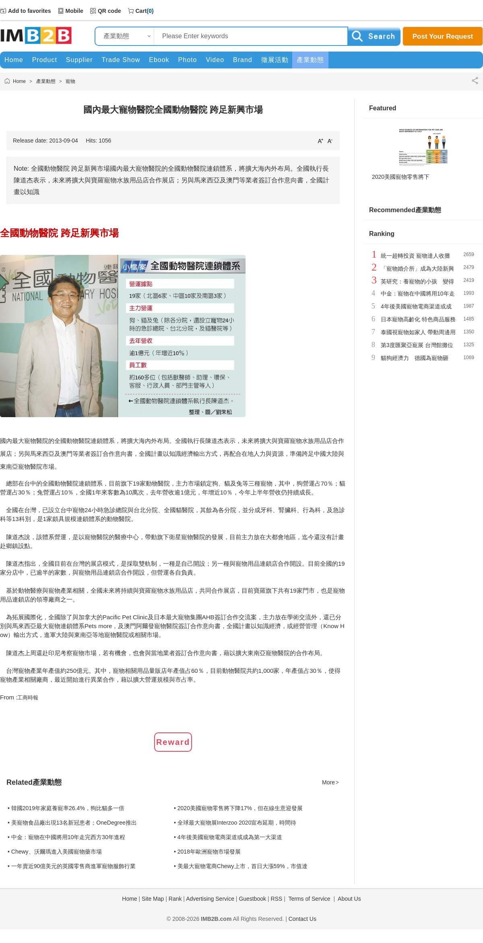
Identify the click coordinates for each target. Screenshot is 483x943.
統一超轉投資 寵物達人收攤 (415, 255)
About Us (349, 898)
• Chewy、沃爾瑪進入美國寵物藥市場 (55, 851)
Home (19, 81)
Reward (173, 742)
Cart (141, 11)
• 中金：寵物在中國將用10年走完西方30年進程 (66, 837)
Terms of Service (309, 898)
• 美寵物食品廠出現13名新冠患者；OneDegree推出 (72, 822)
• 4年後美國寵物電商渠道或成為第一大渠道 (228, 837)
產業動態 (46, 81)
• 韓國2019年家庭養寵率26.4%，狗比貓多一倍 (66, 808)
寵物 (70, 81)
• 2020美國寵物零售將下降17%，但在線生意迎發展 (238, 808)
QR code (109, 11)
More (331, 782)
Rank (175, 898)
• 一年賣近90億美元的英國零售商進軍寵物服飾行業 (72, 866)
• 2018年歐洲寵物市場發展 (207, 851)
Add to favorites (29, 11)
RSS (277, 898)
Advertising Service (210, 898)
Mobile (74, 11)
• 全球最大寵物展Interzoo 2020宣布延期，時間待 (235, 822)
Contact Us (302, 919)
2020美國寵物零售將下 (400, 177)
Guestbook (252, 898)
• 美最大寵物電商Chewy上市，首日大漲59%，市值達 (241, 866)
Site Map (153, 898)
